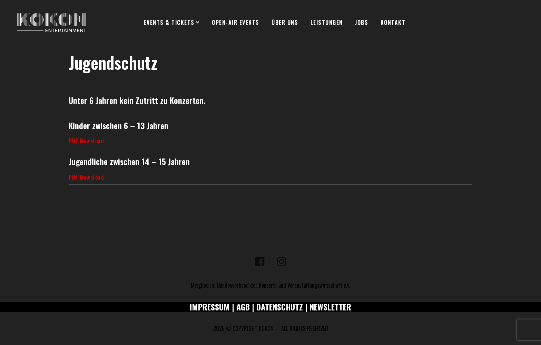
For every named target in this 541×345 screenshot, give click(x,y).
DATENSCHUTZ (279, 306)
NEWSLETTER (330, 306)
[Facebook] (259, 262)
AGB (243, 306)
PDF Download (86, 141)
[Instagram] (281, 262)
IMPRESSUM (210, 306)
